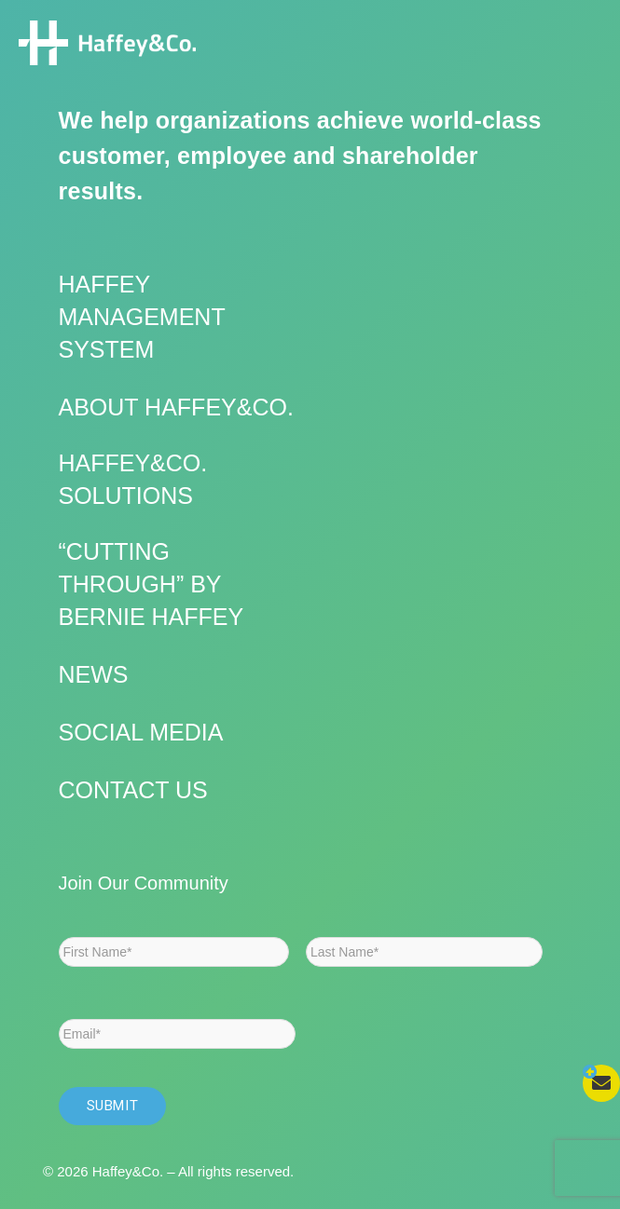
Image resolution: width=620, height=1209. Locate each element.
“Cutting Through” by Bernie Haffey (151, 584)
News (94, 674)
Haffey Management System (142, 316)
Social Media (141, 732)
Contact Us (133, 790)
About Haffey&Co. (176, 407)
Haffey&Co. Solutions (133, 479)
